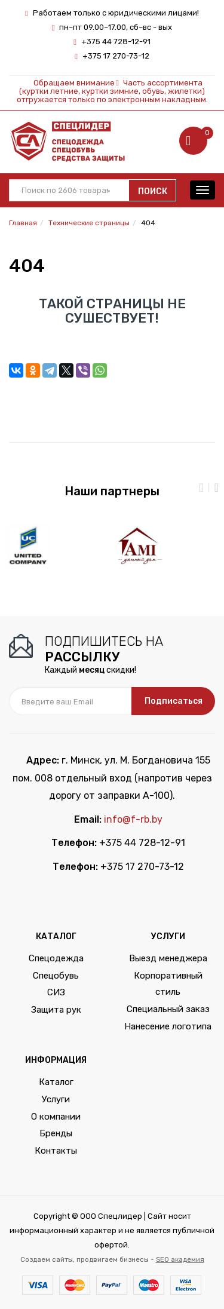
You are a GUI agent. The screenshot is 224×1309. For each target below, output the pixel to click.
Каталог (56, 1082)
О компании (56, 1116)
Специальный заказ (168, 1009)
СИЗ (56, 992)
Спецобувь (56, 975)
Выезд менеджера (168, 958)
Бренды (55, 1133)
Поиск (152, 191)
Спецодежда (56, 958)
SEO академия (180, 1259)
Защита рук (56, 1009)
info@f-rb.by (133, 819)
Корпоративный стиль (168, 984)
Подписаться (173, 701)
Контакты (56, 1150)
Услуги (56, 1099)
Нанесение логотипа (167, 1026)
